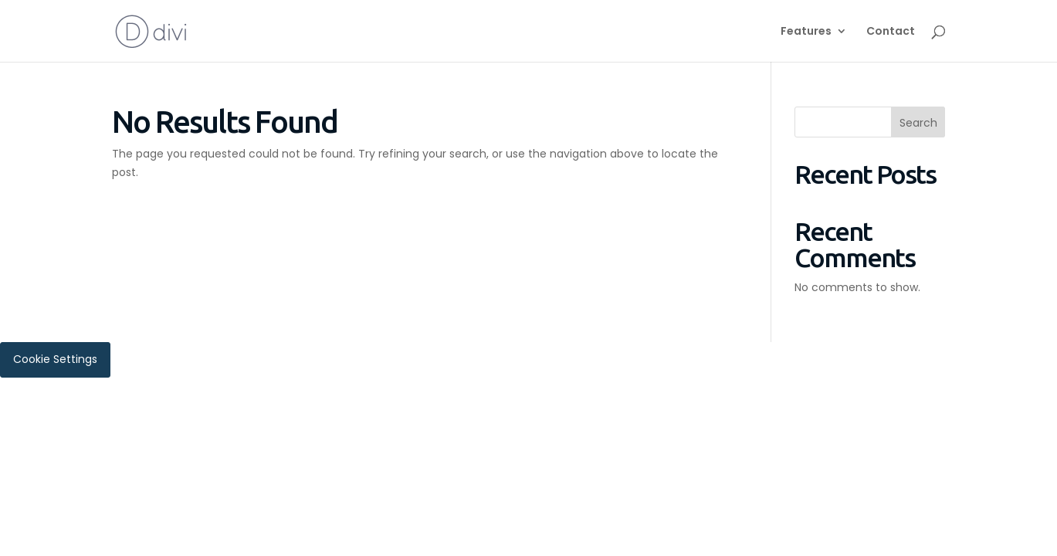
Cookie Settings (55, 359)
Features (806, 32)
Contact (890, 32)
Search (918, 123)
